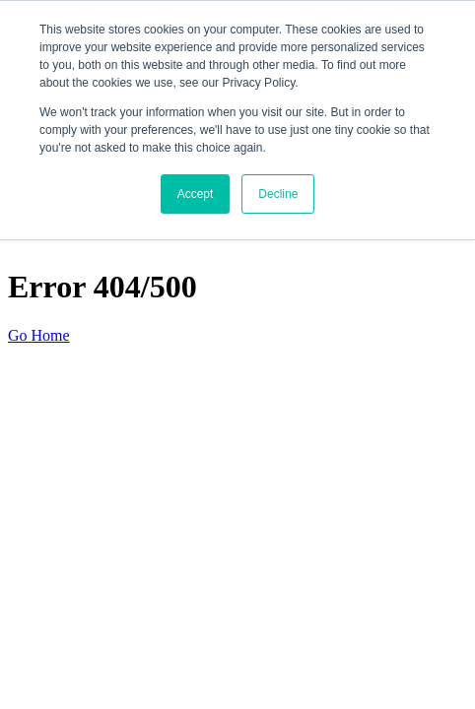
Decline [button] (278, 194)
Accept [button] (195, 194)
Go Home (39, 335)
